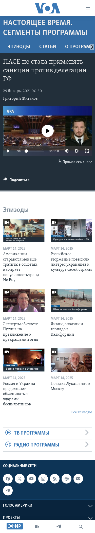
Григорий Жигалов (20, 99)
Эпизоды (19, 46)
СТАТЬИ (47, 46)
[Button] (16, 181)
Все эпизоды (81, 412)
